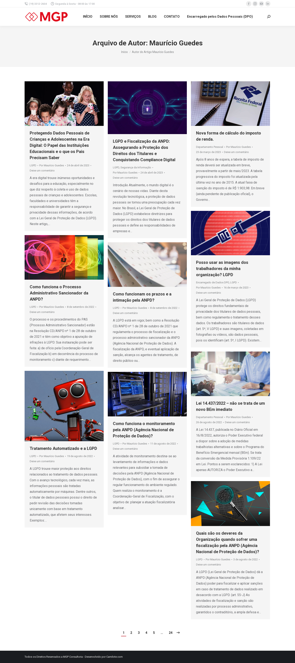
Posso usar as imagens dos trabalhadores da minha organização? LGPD (222, 268)
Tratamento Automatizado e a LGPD (63, 448)
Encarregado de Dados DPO (212, 282)
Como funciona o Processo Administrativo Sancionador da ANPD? (59, 293)
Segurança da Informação (135, 167)
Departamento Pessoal (209, 146)
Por (51, 165)
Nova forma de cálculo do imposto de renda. (228, 136)
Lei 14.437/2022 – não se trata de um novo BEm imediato (230, 406)
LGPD (33, 165)
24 (170, 633)
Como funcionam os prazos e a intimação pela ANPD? (142, 297)
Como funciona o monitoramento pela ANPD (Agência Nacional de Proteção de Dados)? (144, 429)
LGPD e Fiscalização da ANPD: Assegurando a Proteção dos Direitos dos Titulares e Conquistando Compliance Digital (144, 150)
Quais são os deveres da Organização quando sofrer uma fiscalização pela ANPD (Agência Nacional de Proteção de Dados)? (227, 542)
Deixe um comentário (42, 170)
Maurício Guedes (176, 43)
